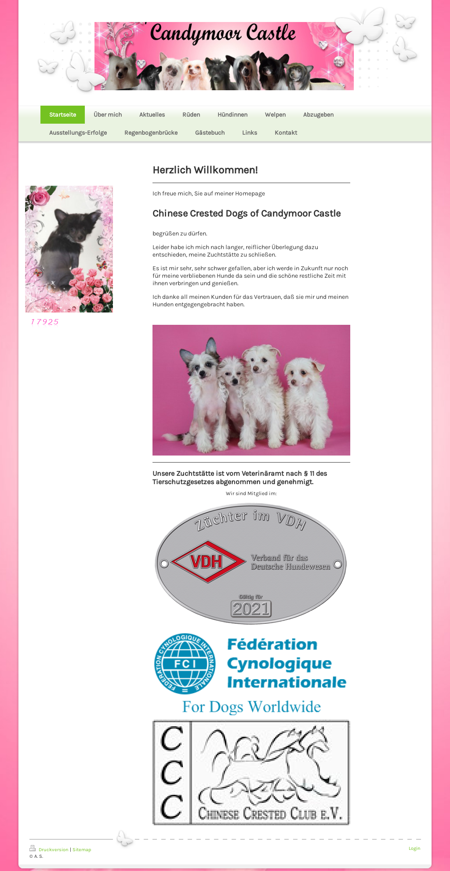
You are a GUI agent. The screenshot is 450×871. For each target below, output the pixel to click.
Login (415, 848)
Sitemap (82, 850)
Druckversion (49, 850)
